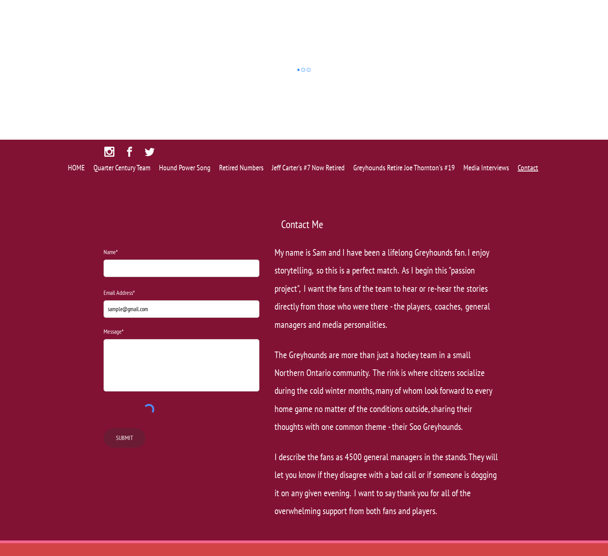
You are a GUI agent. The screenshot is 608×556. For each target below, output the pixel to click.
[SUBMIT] (124, 438)
